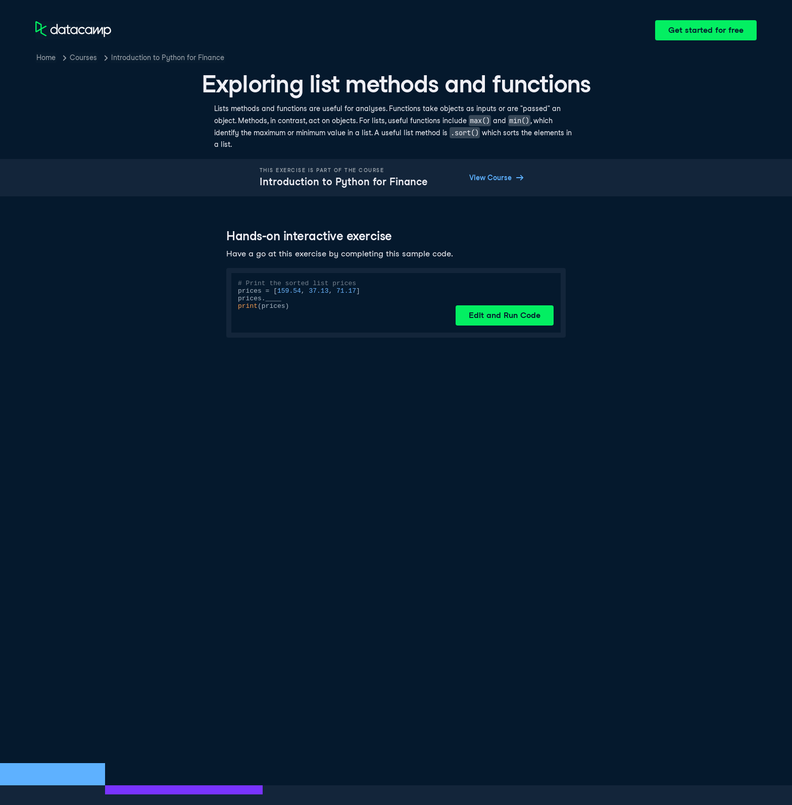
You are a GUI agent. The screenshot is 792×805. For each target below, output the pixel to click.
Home (46, 57)
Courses (83, 57)
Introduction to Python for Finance (167, 57)
